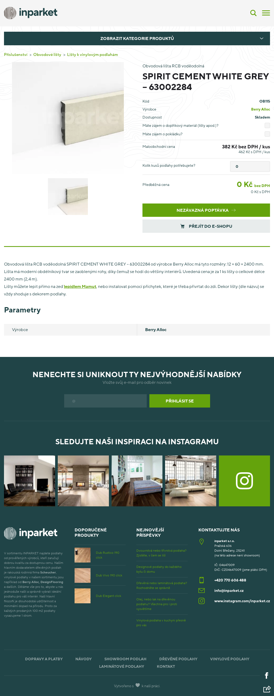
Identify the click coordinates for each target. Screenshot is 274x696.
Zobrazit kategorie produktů (137, 38)
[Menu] (266, 12)
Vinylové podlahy (229, 659)
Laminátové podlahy (121, 666)
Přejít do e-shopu (206, 226)
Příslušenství (15, 54)
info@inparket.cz (229, 590)
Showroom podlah (125, 659)
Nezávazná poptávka (206, 210)
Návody (83, 659)
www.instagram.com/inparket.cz (242, 601)
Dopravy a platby (44, 659)
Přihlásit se (180, 401)
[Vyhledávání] (253, 13)
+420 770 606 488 (230, 580)
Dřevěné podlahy (178, 659)
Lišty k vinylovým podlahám (92, 54)
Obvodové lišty (47, 54)
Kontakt (166, 666)
